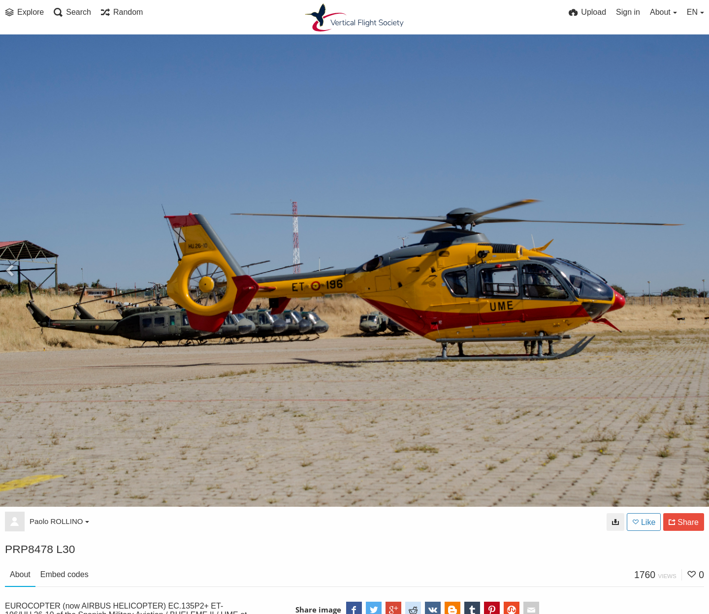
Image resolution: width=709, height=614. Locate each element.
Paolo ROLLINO (59, 521)
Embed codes (64, 574)
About (20, 574)
